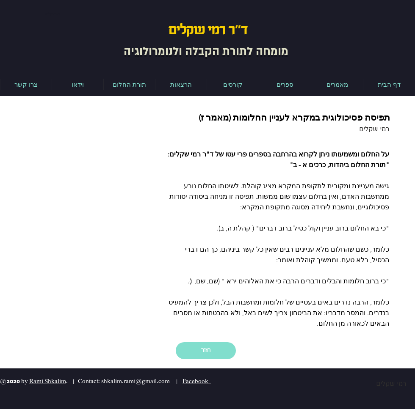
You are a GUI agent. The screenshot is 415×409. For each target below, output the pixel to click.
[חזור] (206, 350)
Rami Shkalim (47, 381)
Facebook (197, 381)
